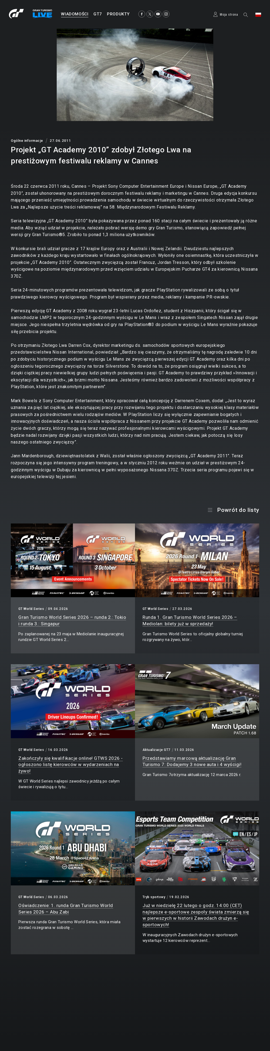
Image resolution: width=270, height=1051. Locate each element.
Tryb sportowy (154, 897)
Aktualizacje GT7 (156, 749)
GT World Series (31, 608)
